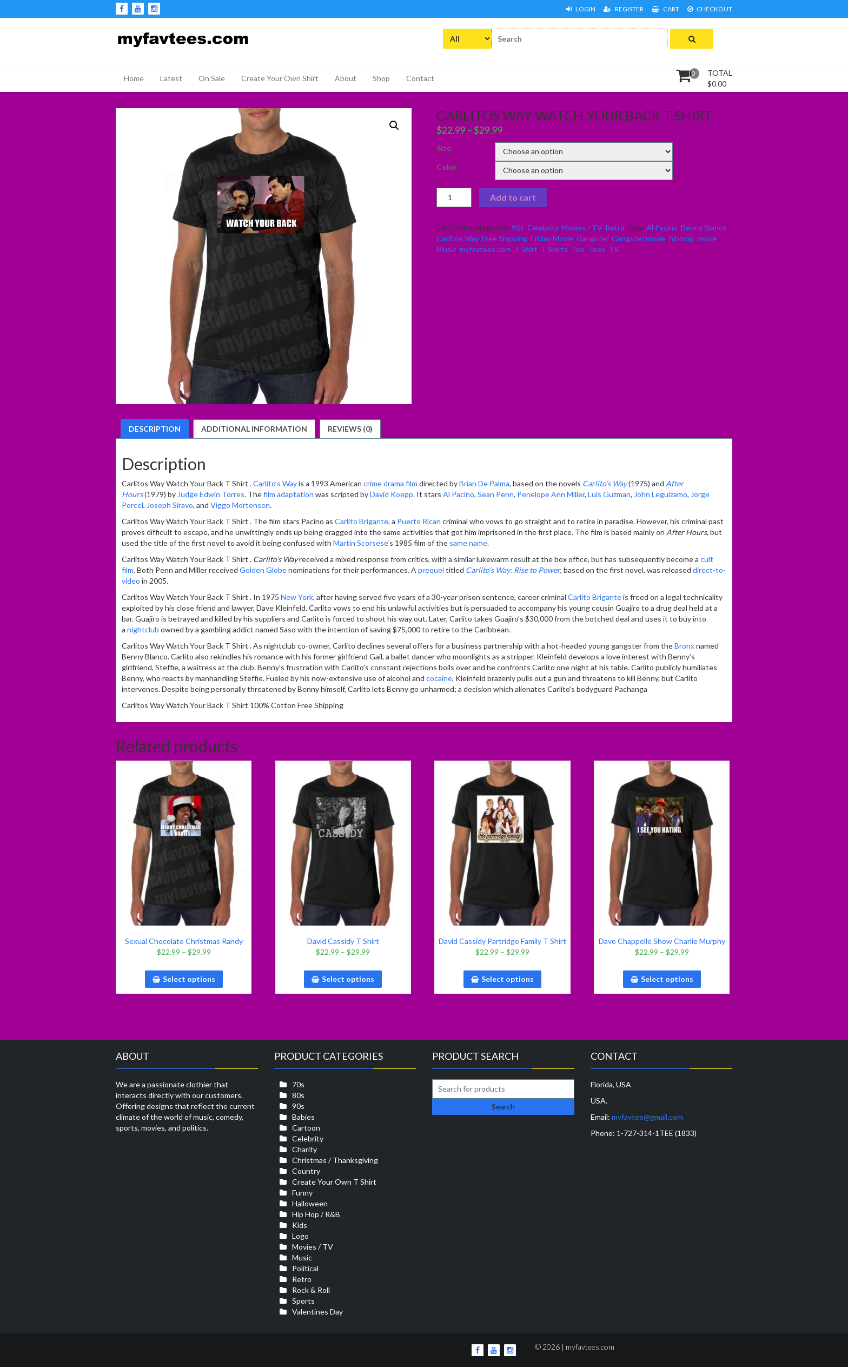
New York (297, 597)
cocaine (439, 678)
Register (624, 9)
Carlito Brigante (361, 521)
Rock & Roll (311, 1290)
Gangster (592, 238)
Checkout (709, 9)
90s (518, 227)
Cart (665, 9)
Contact (420, 78)
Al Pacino (662, 227)
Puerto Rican (419, 521)
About (345, 78)
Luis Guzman (609, 494)
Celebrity (542, 227)
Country (306, 1171)
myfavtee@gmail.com (647, 1116)
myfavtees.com (485, 249)
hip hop (681, 238)
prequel (431, 569)
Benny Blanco (704, 227)
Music (446, 249)
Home (134, 78)
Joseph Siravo (170, 505)
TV (613, 249)
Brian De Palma (484, 483)
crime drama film (390, 483)
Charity (304, 1149)
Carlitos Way (457, 238)
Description (155, 428)
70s (298, 1084)
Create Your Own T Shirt (334, 1181)
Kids (299, 1225)
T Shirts (554, 249)
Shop (381, 78)
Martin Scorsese (360, 542)
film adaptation (288, 494)
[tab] (155, 429)
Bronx (684, 645)
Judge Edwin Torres (210, 494)
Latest (171, 78)
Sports (303, 1300)
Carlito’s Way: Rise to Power (513, 569)
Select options (189, 978)
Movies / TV (581, 227)
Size (443, 148)
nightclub (143, 629)
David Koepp (391, 494)
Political (305, 1268)
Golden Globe (263, 569)
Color (446, 166)
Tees (596, 249)
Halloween (310, 1203)
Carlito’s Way (275, 483)
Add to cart (513, 197)
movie (707, 238)
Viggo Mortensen (240, 505)
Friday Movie (552, 238)
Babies (303, 1116)
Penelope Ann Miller (551, 494)
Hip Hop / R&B (316, 1214)
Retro (615, 227)
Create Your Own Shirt (280, 78)
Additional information (254, 428)
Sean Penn (496, 494)
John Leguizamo (660, 494)
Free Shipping (505, 238)
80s (298, 1095)
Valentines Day (317, 1311)
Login (580, 9)
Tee (578, 249)
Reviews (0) (350, 428)
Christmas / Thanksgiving (335, 1160)
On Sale (211, 78)
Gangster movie (639, 238)
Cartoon (306, 1127)
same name (468, 542)
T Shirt (526, 249)
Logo (300, 1235)
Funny (302, 1192)
